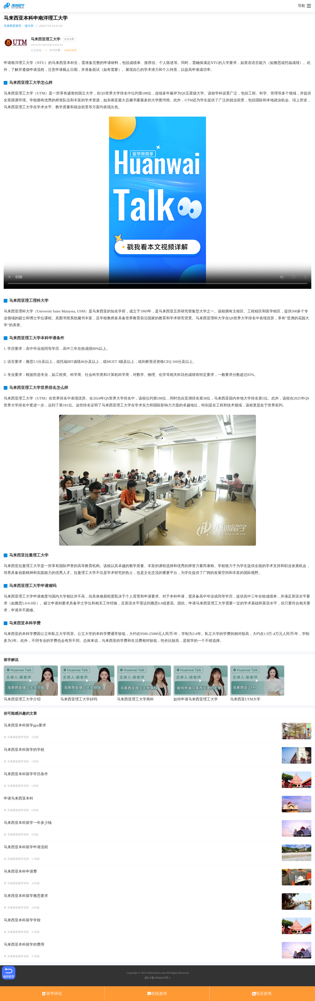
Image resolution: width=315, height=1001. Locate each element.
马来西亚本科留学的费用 (24, 944)
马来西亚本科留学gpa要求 (25, 725)
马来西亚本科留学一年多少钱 (28, 823)
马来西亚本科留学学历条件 (26, 774)
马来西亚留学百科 (18, 737)
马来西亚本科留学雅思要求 (26, 896)
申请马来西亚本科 (18, 798)
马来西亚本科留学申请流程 (26, 847)
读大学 (29, 26)
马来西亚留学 (12, 26)
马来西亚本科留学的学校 (24, 750)
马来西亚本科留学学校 (22, 920)
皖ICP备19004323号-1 (157, 977)
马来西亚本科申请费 (20, 871)
